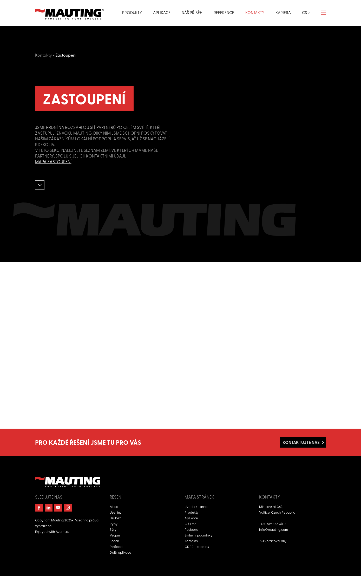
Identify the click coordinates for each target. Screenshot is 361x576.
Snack (114, 541)
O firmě (190, 523)
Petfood (116, 546)
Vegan (115, 535)
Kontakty (43, 55)
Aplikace (191, 518)
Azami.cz (62, 531)
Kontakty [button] (254, 12)
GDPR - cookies (197, 546)
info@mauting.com (273, 529)
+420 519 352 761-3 (272, 523)
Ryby (113, 523)
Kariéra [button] (283, 12)
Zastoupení (65, 55)
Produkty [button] (132, 12)
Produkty (192, 512)
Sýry (113, 529)
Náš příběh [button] (192, 12)
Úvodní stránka (196, 506)
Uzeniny (115, 512)
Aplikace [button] (161, 12)
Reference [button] (224, 12)
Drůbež (115, 518)
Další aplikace (120, 552)
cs (306, 12)
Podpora (191, 529)
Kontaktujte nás (301, 442)
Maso (114, 506)
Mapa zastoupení (53, 161)
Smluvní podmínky (198, 535)
